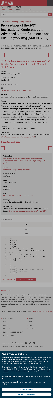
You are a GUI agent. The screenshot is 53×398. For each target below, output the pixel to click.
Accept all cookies (26, 389)
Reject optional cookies (26, 394)
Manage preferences (9, 382)
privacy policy (12, 376)
